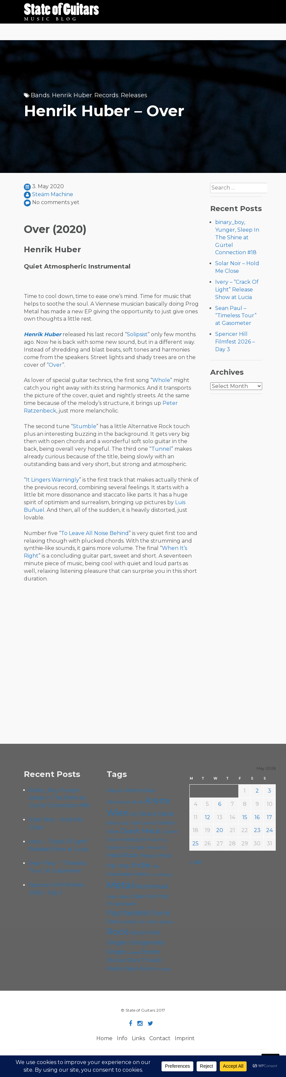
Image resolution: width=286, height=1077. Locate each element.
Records (106, 95)
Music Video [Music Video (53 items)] (118, 896)
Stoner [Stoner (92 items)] (151, 952)
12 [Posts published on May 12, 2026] (207, 817)
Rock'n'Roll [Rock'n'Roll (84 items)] (145, 932)
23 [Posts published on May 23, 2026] (257, 830)
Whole (161, 380)
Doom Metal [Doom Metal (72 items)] (123, 839)
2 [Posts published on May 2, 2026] (257, 791)
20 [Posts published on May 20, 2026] (219, 830)
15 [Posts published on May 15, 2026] (244, 817)
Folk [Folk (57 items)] (153, 839)
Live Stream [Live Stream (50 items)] (162, 874)
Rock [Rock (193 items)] (117, 931)
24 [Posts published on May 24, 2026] (269, 830)
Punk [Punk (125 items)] (160, 912)
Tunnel (161, 449)
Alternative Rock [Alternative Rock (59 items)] (125, 802)
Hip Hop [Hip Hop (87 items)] (118, 865)
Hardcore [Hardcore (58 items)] (156, 847)
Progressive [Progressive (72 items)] (121, 903)
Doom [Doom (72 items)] (170, 831)
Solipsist (137, 334)
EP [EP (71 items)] (143, 839)
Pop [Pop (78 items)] (163, 896)
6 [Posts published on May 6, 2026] (219, 804)
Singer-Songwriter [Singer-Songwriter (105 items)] (136, 942)
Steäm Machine (52, 194)
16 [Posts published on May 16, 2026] (257, 817)
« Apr (196, 862)
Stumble (84, 426)
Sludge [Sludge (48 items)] (133, 952)
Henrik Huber (72, 95)
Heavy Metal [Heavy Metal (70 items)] (155, 855)
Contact (159, 1038)
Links (138, 1038)
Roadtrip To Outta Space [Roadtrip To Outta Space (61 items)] (146, 921)
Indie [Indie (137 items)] (141, 865)
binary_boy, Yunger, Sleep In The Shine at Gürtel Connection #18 (237, 237)
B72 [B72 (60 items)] (134, 814)
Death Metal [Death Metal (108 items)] (140, 831)
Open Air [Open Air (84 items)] (143, 895)
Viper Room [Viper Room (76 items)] (140, 968)
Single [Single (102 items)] (116, 952)
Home (104, 1038)
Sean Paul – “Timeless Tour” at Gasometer (236, 316)
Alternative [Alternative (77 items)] (140, 790)
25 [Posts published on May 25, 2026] (195, 843)
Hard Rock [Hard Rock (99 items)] (122, 855)
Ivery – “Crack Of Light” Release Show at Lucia (237, 289)
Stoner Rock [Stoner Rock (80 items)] (124, 960)
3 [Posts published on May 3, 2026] (269, 791)
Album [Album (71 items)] (115, 790)
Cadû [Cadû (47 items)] (124, 823)
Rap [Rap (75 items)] (112, 921)
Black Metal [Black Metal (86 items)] (157, 813)
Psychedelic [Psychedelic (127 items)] (128, 912)
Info (122, 1038)
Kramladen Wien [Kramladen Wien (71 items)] (128, 874)
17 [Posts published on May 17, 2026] (269, 817)
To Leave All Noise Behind (95, 533)
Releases (134, 95)
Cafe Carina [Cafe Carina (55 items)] (142, 822)
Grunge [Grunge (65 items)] (135, 847)
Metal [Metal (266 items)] (120, 885)
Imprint (185, 1038)
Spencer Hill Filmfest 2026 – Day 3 (235, 341)
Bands (40, 95)
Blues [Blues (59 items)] (113, 822)
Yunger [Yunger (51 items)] (164, 968)
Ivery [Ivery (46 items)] (156, 866)
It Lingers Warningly (52, 480)
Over (55, 365)
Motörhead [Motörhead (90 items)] (151, 886)
